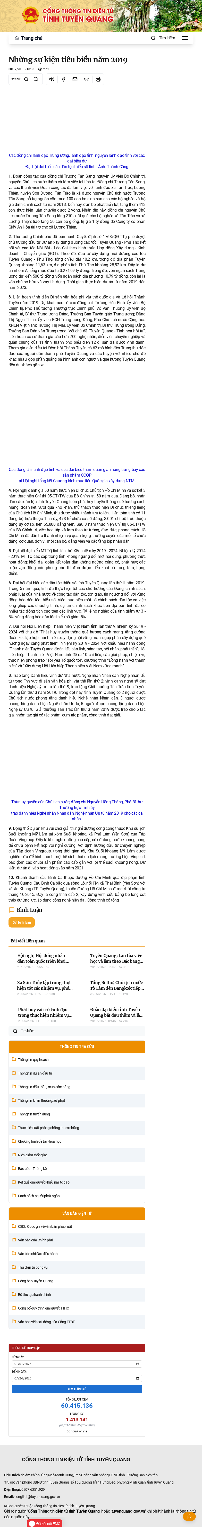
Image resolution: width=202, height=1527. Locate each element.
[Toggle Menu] (184, 38)
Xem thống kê (77, 1441)
